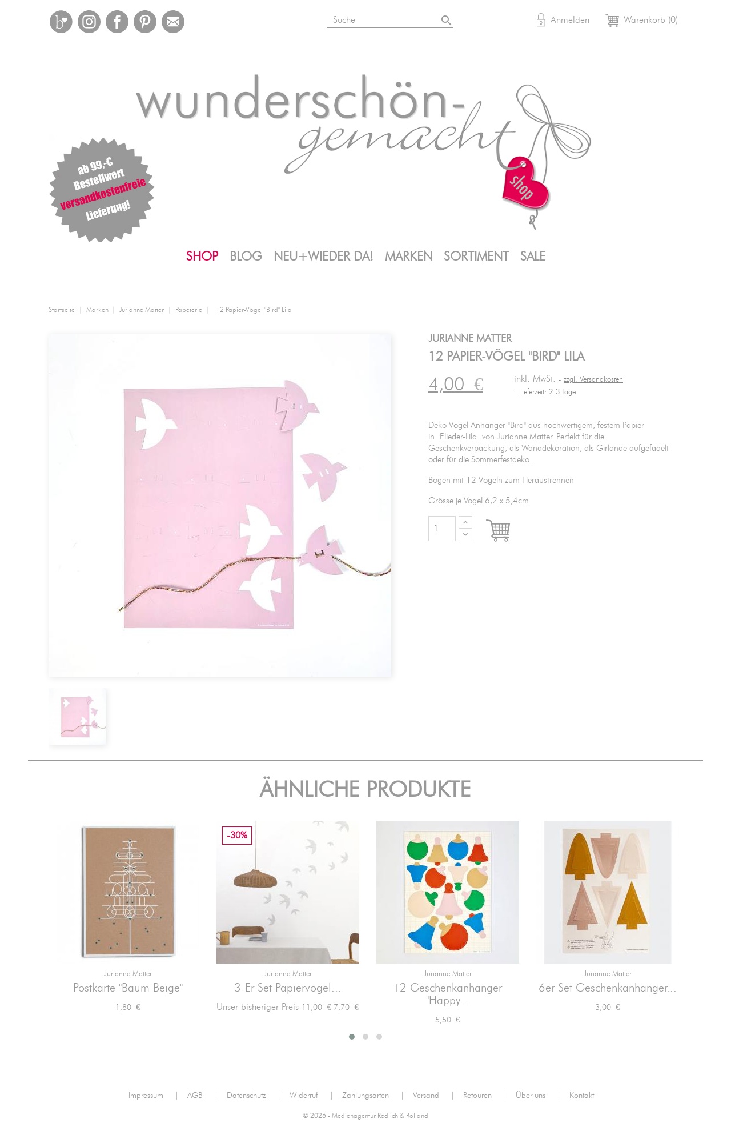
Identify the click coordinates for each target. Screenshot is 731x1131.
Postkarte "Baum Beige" (128, 988)
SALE (532, 256)
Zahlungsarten (373, 1095)
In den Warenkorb (508, 531)
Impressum (153, 1095)
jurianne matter (128, 974)
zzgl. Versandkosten (593, 379)
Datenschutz (254, 1095)
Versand (434, 1095)
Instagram (89, 21)
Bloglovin (61, 21)
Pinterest (145, 21)
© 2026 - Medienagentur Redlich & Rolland (365, 1116)
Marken (408, 256)
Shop (202, 256)
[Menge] (442, 528)
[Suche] (391, 18)
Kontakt (581, 1096)
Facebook (117, 21)
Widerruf (312, 1095)
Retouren (485, 1095)
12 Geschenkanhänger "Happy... (447, 994)
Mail (173, 21)
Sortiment (476, 256)
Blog (246, 256)
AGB (202, 1095)
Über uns (538, 1095)
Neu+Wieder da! (323, 256)
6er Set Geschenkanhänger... (608, 988)
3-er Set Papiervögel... (288, 988)
